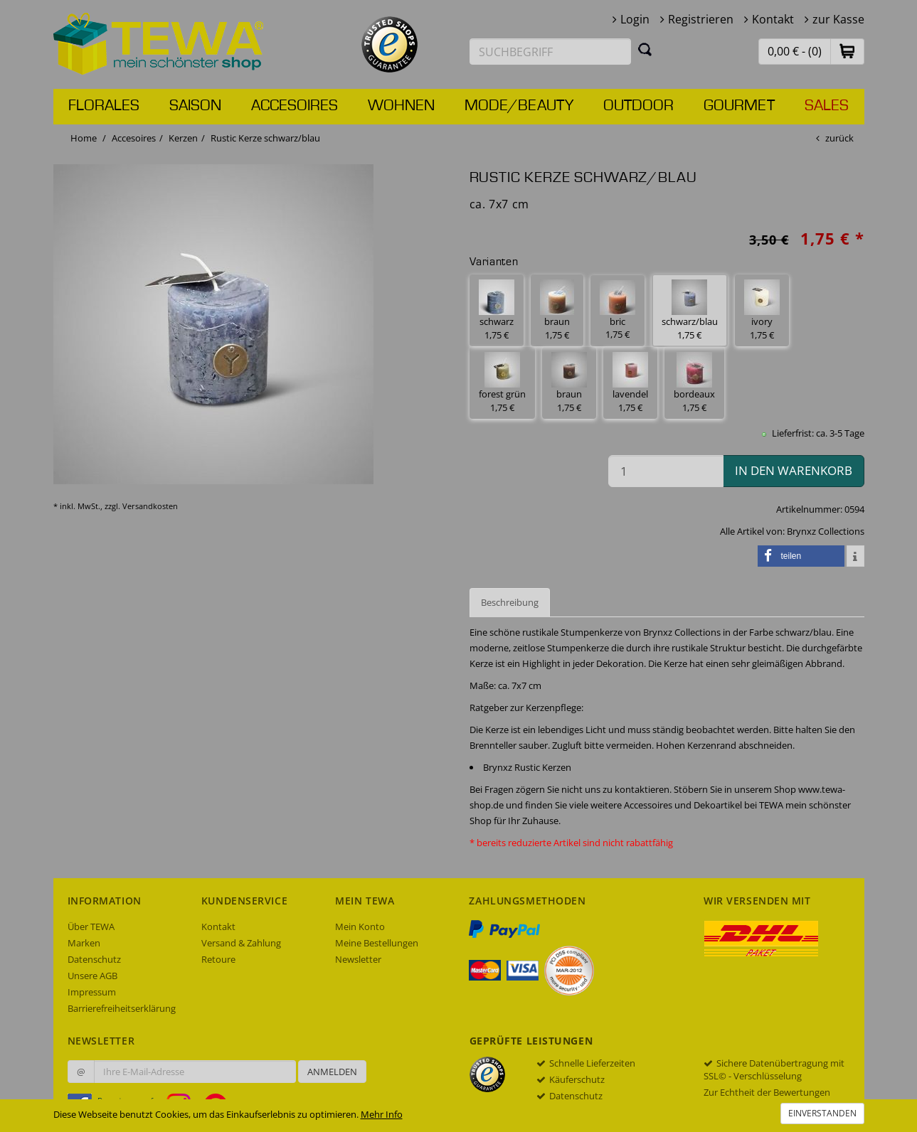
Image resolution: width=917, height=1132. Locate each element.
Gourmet (739, 106)
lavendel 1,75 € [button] (630, 383)
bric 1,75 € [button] (617, 310)
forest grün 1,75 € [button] (502, 383)
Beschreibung (510, 602)
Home (83, 138)
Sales (827, 106)
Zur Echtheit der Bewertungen (767, 1092)
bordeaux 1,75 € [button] (694, 383)
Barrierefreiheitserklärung (122, 1008)
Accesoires (294, 106)
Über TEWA (91, 926)
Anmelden (332, 1071)
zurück (839, 138)
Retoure (218, 959)
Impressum (92, 992)
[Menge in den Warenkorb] (665, 471)
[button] (847, 50)
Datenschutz (94, 959)
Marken (84, 942)
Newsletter (358, 959)
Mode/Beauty (519, 106)
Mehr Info (382, 1114)
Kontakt (773, 19)
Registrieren (700, 19)
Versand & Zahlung (241, 942)
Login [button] (635, 19)
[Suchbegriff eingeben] (551, 51)
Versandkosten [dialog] (150, 506)
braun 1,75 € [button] (557, 310)
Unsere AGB (92, 975)
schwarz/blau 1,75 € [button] (690, 310)
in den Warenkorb (793, 470)
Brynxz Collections (825, 531)
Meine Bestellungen (376, 942)
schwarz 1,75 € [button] (496, 310)
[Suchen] (645, 49)
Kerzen (183, 138)
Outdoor (638, 106)
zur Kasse (838, 19)
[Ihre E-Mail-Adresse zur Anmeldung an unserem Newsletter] (195, 1071)
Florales (103, 106)
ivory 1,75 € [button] (762, 310)
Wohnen (401, 106)
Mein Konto (360, 926)
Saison (195, 106)
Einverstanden (822, 1113)
